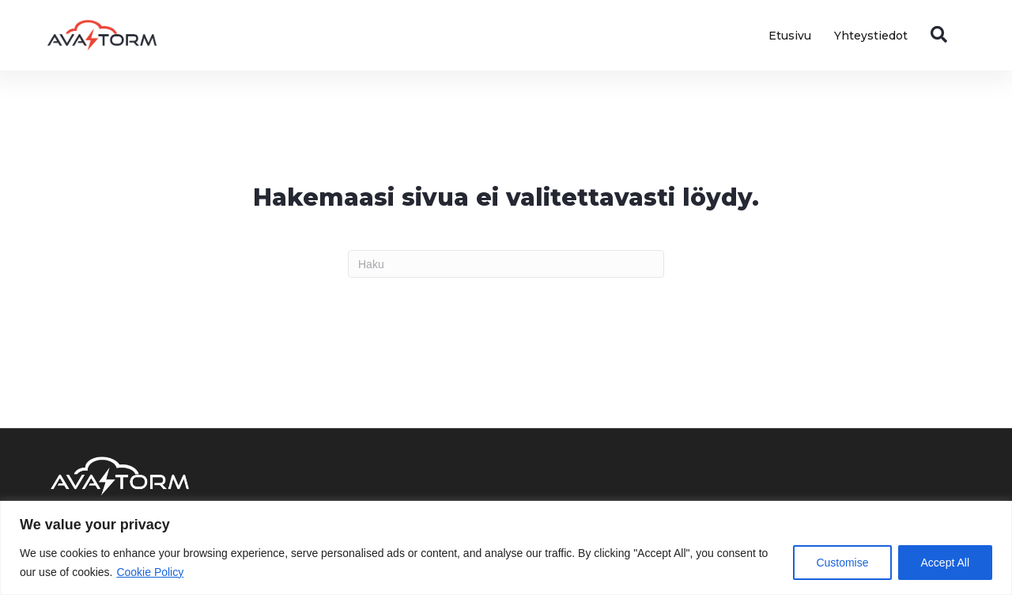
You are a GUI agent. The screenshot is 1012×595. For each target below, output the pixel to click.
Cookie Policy (149, 572)
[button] (942, 35)
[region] (506, 548)
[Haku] (506, 264)
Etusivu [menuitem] (789, 35)
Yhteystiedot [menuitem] (871, 35)
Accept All (945, 562)
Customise (842, 562)
